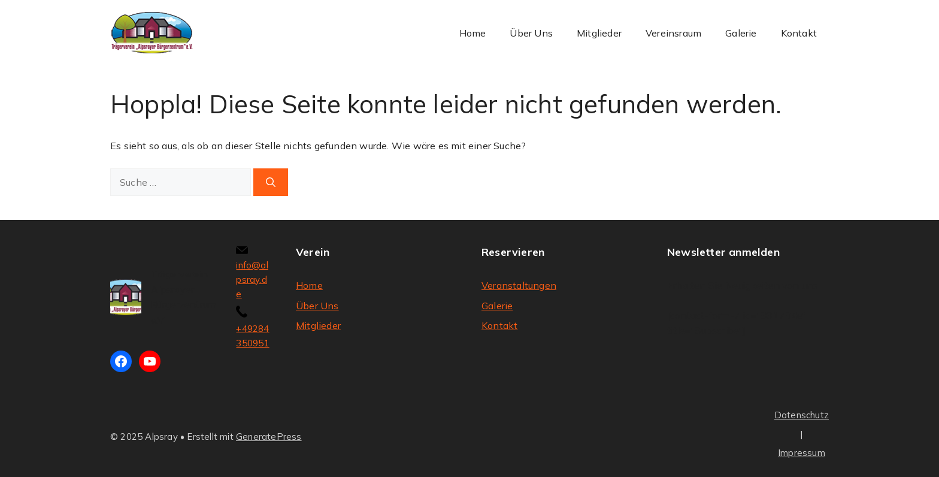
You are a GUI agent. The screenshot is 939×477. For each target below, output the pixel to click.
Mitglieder (599, 33)
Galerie (740, 33)
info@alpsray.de (252, 279)
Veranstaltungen (518, 285)
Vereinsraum (673, 33)
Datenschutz (801, 415)
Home (472, 33)
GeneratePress (269, 436)
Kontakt (799, 33)
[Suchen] (270, 182)
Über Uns (531, 33)
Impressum (801, 452)
